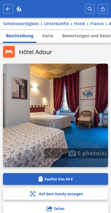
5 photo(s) (87, 153)
